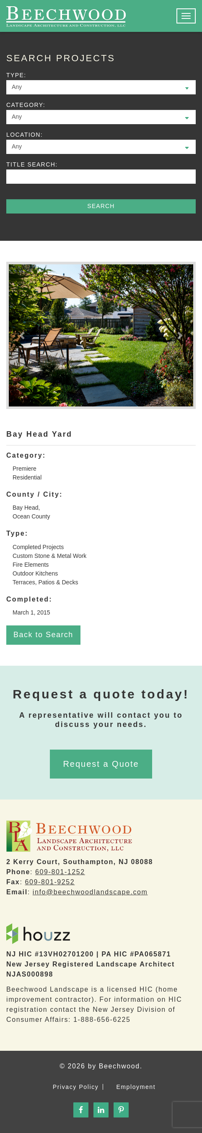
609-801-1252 (60, 871)
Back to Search (43, 634)
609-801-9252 (50, 882)
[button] (22, 335)
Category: (25, 105)
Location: (24, 134)
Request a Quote (101, 763)
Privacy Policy (76, 1087)
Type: (16, 75)
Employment (135, 1087)
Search (100, 206)
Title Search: (31, 164)
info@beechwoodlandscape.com (90, 892)
